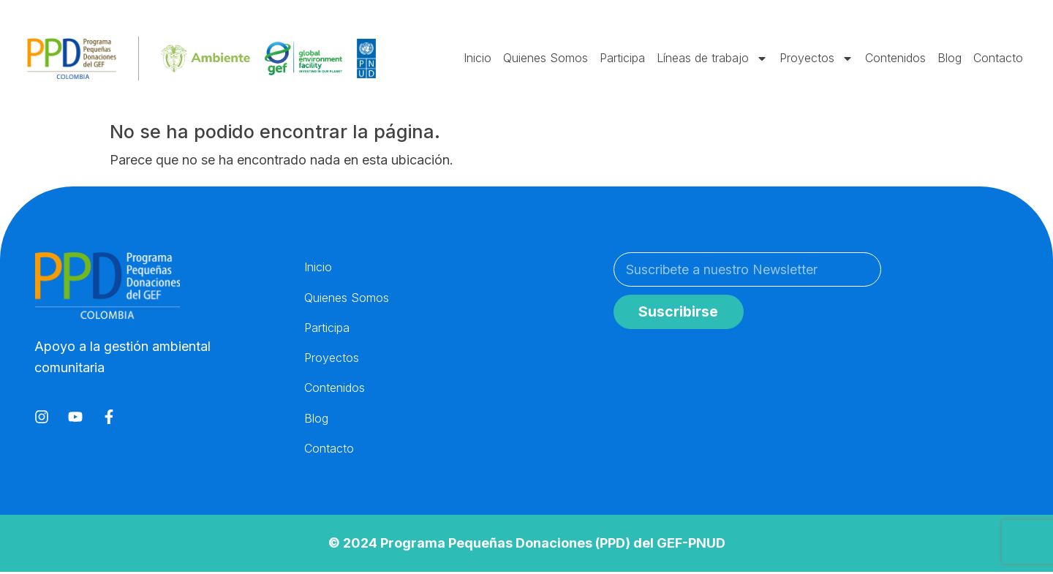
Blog (949, 57)
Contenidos (895, 57)
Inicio (477, 57)
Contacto (998, 57)
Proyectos (816, 58)
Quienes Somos (545, 57)
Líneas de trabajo (712, 58)
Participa (622, 57)
